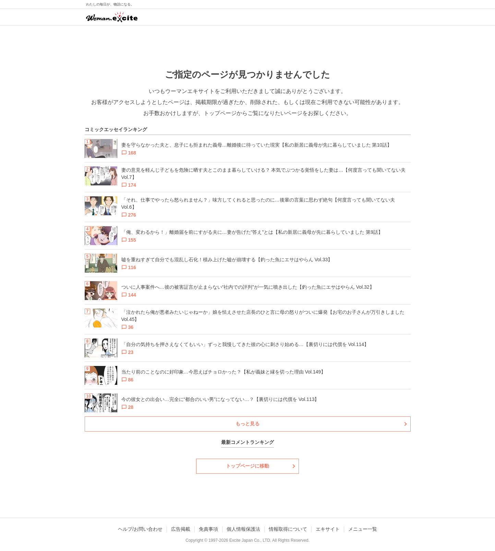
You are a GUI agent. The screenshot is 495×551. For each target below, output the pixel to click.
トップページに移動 (247, 466)
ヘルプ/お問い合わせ (140, 529)
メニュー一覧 (362, 529)
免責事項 (208, 529)
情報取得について (288, 529)
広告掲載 (180, 529)
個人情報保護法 (243, 529)
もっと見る (247, 423)
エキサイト (328, 529)
